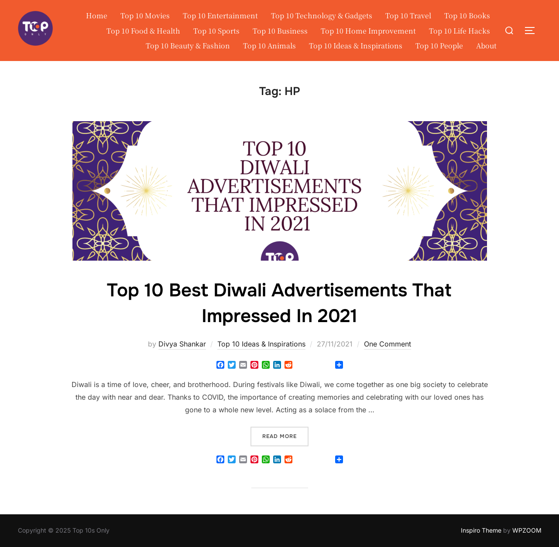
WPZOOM (527, 530)
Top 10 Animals (269, 46)
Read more (285, 435)
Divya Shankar (182, 344)
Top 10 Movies (145, 15)
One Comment (387, 344)
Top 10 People (439, 46)
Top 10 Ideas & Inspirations (355, 46)
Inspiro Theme (481, 530)
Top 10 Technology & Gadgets (321, 15)
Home (96, 15)
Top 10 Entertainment (220, 15)
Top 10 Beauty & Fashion (188, 46)
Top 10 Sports (216, 31)
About (486, 46)
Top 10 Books (467, 15)
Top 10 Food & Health (143, 31)
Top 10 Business (280, 31)
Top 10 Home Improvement (368, 31)
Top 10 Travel (408, 15)
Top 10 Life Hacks (459, 31)
